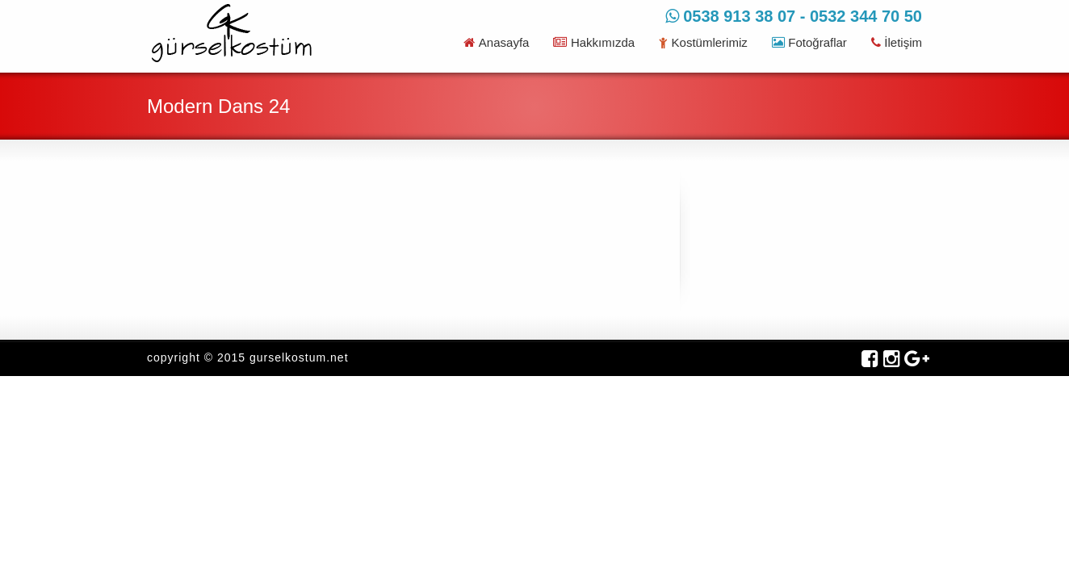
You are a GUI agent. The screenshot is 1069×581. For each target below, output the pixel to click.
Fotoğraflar (809, 42)
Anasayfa (496, 42)
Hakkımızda (594, 42)
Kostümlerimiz (703, 42)
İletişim (896, 42)
